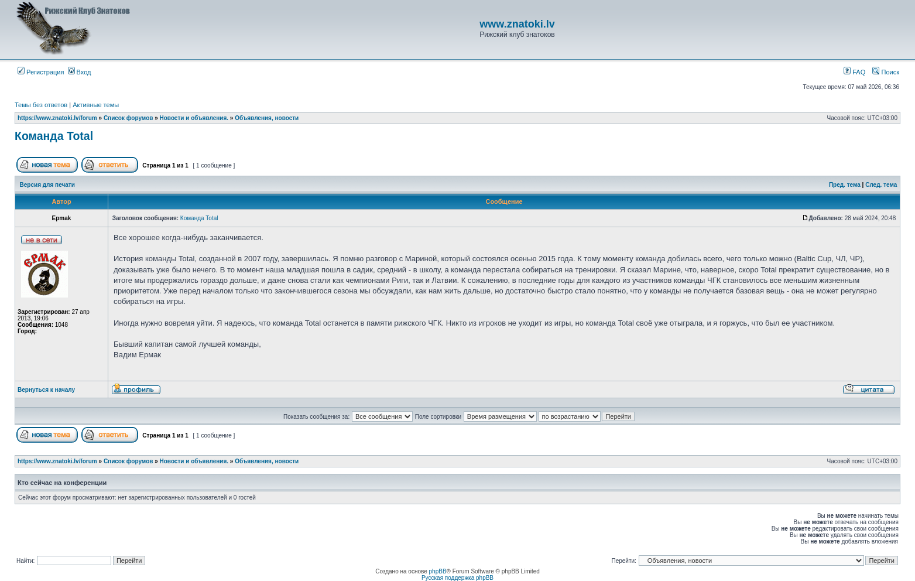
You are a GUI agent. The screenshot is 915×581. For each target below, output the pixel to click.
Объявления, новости (267, 118)
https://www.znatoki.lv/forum (57, 118)
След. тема (881, 185)
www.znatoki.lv (516, 24)
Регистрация (41, 72)
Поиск (885, 72)
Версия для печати (47, 185)
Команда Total (54, 135)
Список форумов (128, 118)
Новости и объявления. (194, 118)
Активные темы (96, 104)
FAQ (854, 72)
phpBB (438, 571)
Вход (79, 72)
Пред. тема (845, 185)
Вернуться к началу (46, 390)
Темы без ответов (41, 104)
